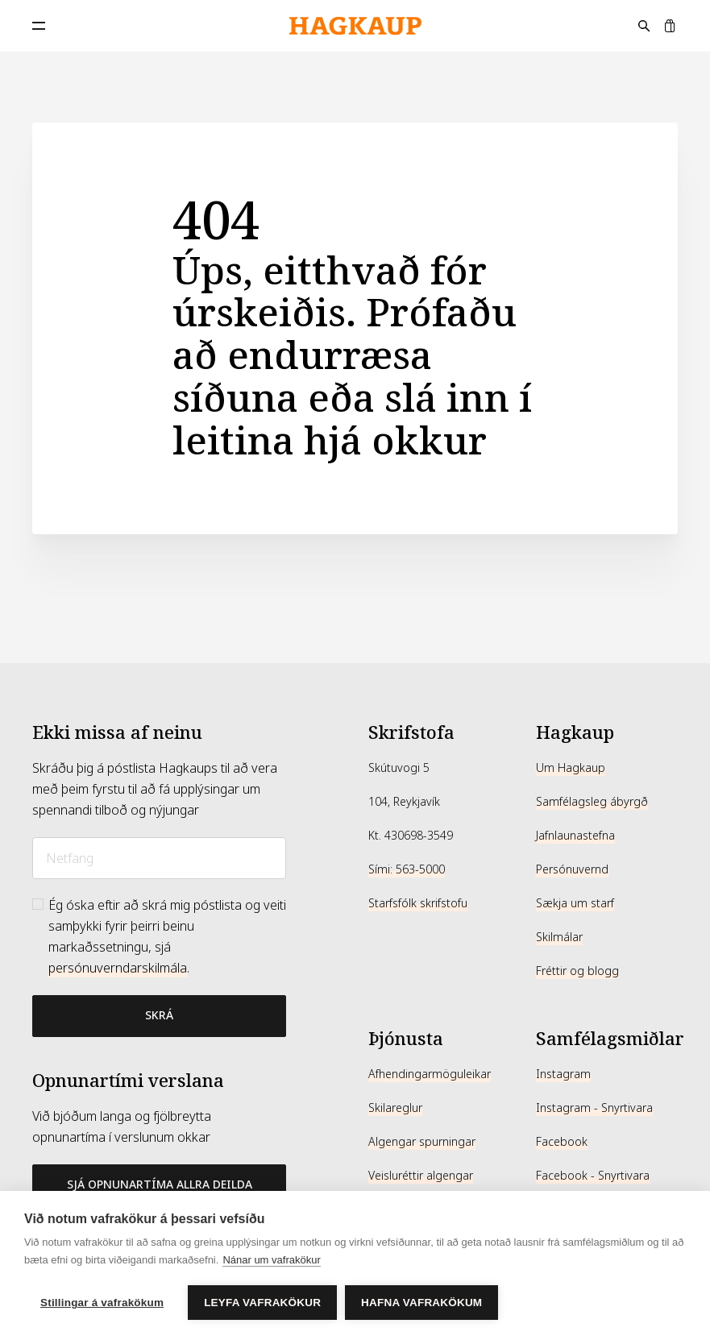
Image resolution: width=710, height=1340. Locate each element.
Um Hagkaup (570, 768)
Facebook (562, 1142)
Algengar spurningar (421, 1142)
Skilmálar (559, 937)
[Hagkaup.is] (355, 26)
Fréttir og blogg (577, 971)
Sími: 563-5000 (406, 869)
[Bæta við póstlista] (159, 1016)
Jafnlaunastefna (575, 836)
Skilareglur (395, 1108)
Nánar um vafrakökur (271, 1260)
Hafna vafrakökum (421, 1302)
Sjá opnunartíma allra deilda (159, 1184)
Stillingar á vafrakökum (102, 1302)
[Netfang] (159, 858)
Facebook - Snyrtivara (593, 1176)
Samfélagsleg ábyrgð (592, 802)
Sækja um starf (575, 903)
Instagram (563, 1074)
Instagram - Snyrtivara (594, 1108)
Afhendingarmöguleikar (429, 1074)
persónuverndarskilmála (117, 968)
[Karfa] (670, 26)
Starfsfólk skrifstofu (417, 903)
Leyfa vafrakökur (262, 1302)
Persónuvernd (572, 869)
